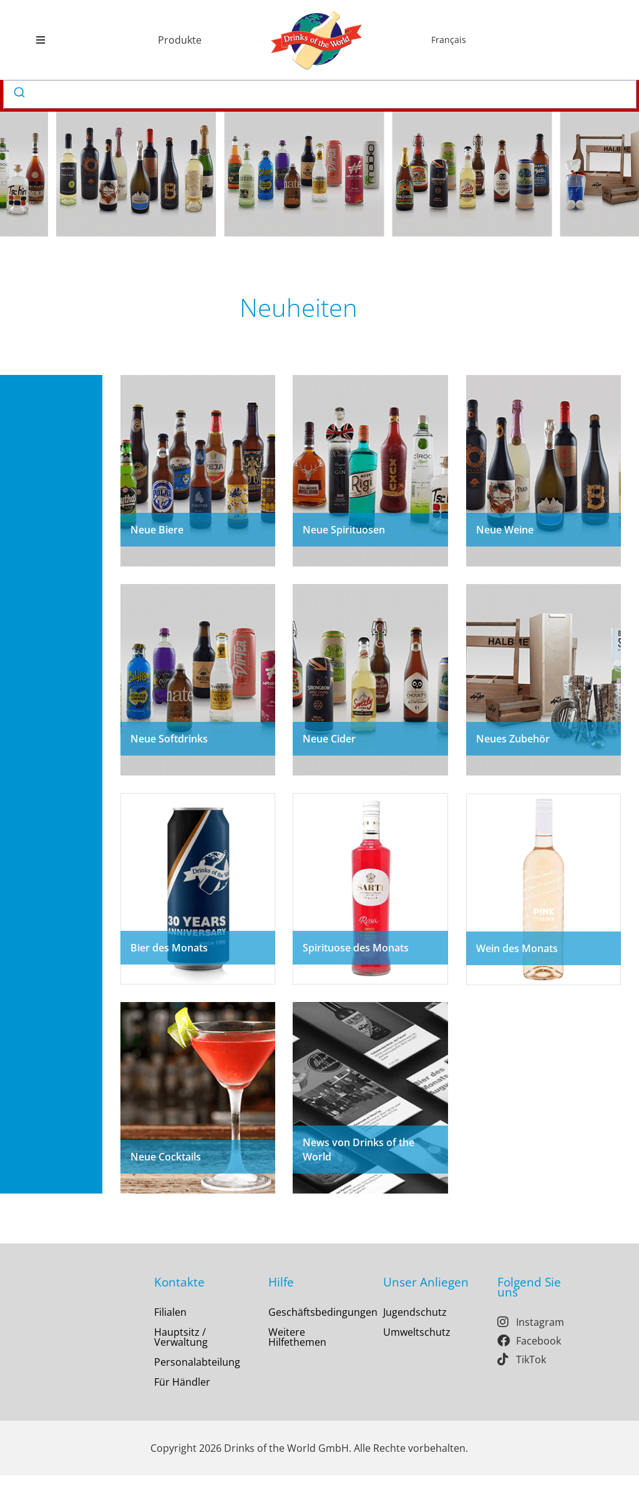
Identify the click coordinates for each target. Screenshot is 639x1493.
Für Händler (182, 1399)
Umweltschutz (417, 1349)
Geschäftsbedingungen (313, 1329)
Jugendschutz (415, 1329)
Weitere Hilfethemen (297, 1354)
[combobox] (320, 94)
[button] (40, 40)
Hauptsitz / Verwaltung (181, 1354)
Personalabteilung (197, 1379)
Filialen (170, 1329)
